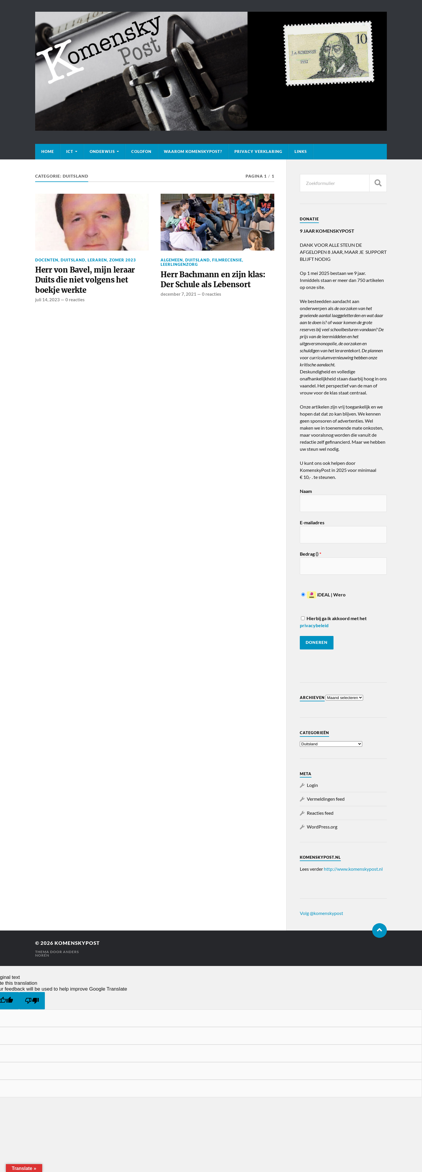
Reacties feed (320, 813)
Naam (306, 491)
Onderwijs (102, 151)
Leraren (97, 260)
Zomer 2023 (122, 260)
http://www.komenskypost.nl (353, 869)
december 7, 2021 (178, 294)
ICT (69, 151)
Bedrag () (310, 554)
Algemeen (172, 260)
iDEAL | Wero (323, 594)
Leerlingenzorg (179, 264)
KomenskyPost (77, 943)
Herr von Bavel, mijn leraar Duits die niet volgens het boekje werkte (85, 280)
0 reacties (75, 299)
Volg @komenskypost (321, 913)
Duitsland (73, 260)
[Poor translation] (32, 1000)
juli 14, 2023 (47, 299)
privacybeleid (314, 625)
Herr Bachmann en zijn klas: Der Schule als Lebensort (213, 279)
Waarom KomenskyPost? (193, 151)
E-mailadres (312, 522)
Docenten (46, 260)
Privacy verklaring (258, 151)
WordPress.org (322, 826)
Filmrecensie (227, 260)
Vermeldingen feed (326, 799)
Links (301, 151)
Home (47, 151)
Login (312, 785)
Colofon (141, 151)
